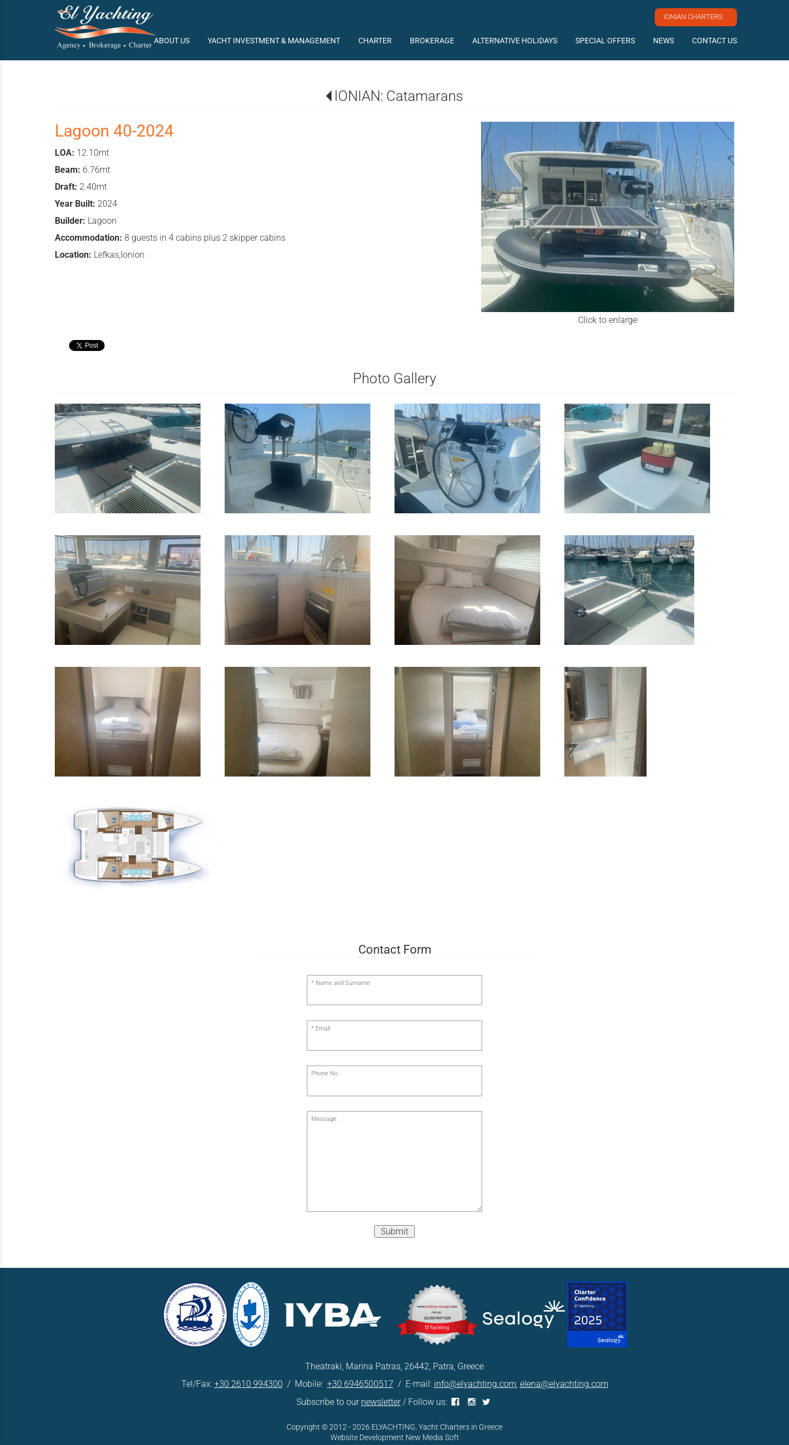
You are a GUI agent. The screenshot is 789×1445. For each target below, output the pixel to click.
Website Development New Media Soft (394, 1437)
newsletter (381, 1402)
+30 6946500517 (360, 1384)
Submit (394, 1231)
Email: (323, 1028)
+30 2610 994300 (248, 1384)
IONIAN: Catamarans (398, 96)
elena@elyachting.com (564, 1384)
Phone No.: (325, 1073)
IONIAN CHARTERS (693, 17)
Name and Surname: (343, 983)
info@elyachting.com (475, 1384)
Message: (324, 1119)
